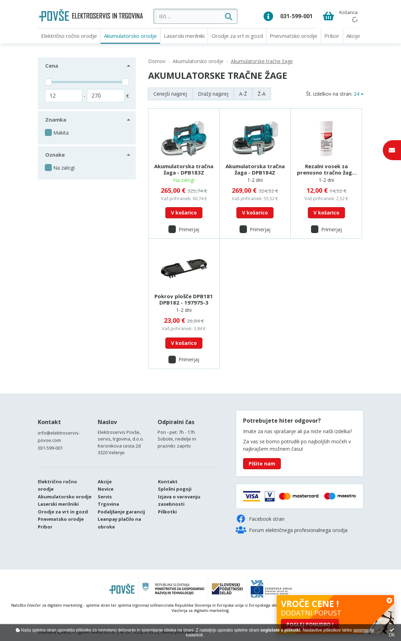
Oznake (55, 154)
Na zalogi (64, 167)
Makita (61, 132)
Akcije (353, 35)
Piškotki (167, 512)
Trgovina (108, 504)
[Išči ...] (195, 16)
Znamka (55, 119)
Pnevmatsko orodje (293, 35)
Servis (105, 496)
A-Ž (243, 93)
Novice (105, 489)
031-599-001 (296, 16)
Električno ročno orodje (69, 35)
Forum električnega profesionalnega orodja (291, 530)
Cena (51, 65)
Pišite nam (262, 463)
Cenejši (170, 93)
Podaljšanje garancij (121, 512)
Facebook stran (260, 518)
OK (392, 632)
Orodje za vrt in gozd (237, 35)
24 (356, 93)
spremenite (363, 630)
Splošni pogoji (175, 489)
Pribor (331, 35)
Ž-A (261, 93)
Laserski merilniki (184, 35)
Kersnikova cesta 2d (119, 446)
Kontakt (49, 422)
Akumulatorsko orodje (130, 35)
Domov (156, 61)
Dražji (213, 93)
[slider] (48, 82)
